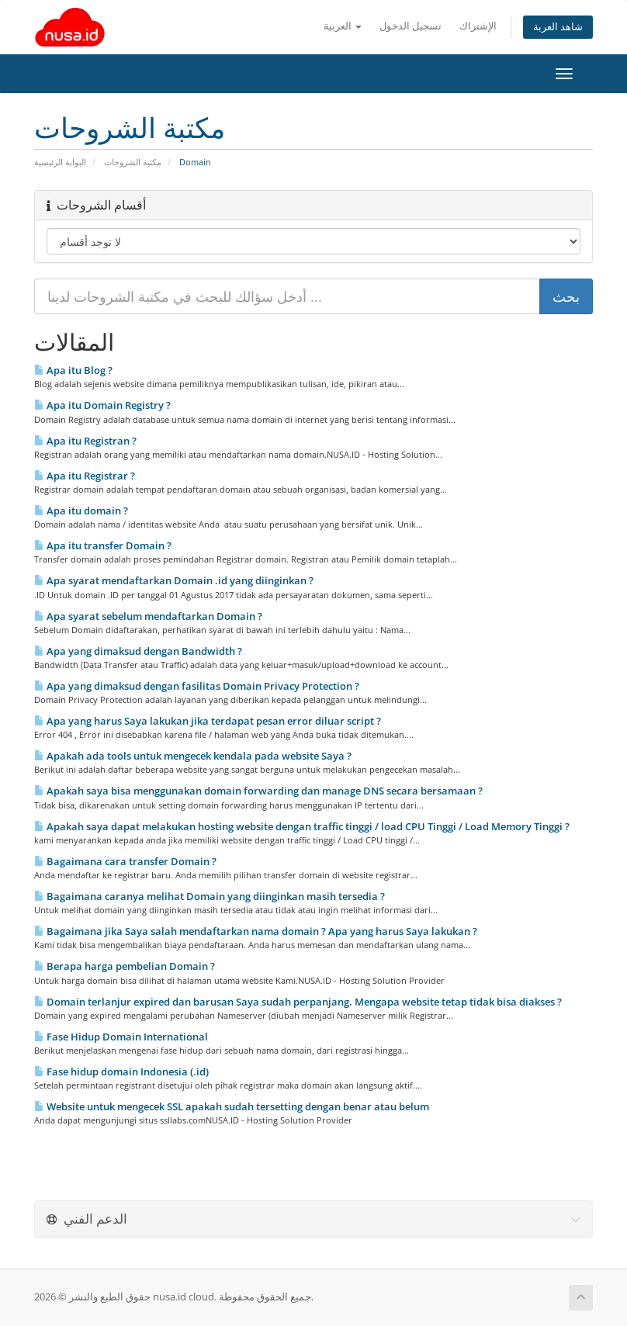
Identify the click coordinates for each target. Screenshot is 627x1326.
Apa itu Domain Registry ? (102, 405)
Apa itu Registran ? (85, 441)
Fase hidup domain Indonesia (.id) (121, 1071)
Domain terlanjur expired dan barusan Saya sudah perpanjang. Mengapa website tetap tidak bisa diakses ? (298, 1002)
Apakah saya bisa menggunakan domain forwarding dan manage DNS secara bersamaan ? (258, 791)
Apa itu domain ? (81, 511)
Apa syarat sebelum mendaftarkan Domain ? (148, 616)
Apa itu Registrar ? (84, 476)
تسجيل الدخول (410, 26)
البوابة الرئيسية (60, 162)
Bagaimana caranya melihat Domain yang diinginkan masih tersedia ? (209, 896)
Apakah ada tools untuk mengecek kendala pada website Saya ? (193, 756)
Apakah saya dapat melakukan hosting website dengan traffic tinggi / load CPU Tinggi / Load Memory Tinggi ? (302, 826)
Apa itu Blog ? (73, 370)
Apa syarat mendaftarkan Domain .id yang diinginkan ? (174, 580)
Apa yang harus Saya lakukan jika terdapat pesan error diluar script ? (207, 721)
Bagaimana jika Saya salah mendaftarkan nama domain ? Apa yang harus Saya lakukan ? (255, 931)
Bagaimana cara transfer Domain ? (125, 861)
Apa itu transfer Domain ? (102, 545)
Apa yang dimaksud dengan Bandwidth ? (138, 651)
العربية (343, 26)
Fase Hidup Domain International (121, 1037)
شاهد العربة (558, 26)
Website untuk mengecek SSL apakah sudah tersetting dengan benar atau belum (231, 1106)
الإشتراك (478, 26)
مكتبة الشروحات (132, 162)
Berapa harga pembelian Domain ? (124, 966)
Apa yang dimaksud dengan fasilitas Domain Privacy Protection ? (196, 686)
